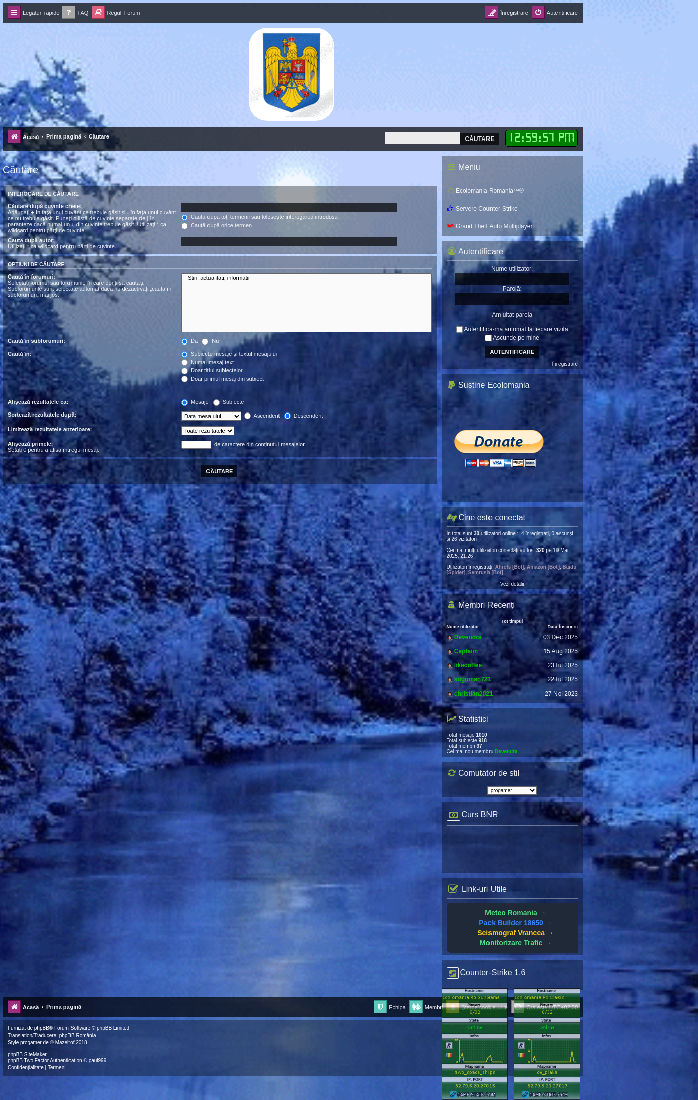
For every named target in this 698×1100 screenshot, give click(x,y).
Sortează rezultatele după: (42, 414)
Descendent (303, 415)
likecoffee (468, 665)
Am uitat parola (512, 314)
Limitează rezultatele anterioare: (50, 429)
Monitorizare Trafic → (515, 943)
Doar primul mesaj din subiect (222, 379)
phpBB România (77, 1035)
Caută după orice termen (216, 225)
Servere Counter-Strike (482, 208)
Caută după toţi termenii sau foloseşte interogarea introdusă (259, 217)
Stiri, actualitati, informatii (306, 278)
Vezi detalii (512, 584)
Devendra (468, 637)
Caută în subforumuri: (36, 341)
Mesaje (195, 402)
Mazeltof (65, 1042)
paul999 (98, 1060)
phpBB (41, 1028)
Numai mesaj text (207, 362)
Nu (210, 341)
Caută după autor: (31, 240)
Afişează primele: (30, 444)
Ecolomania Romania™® (485, 190)
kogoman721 (472, 679)
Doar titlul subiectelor (212, 370)
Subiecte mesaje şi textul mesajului (229, 354)
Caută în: (19, 354)
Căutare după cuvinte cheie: (45, 206)
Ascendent (262, 415)
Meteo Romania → (515, 913)
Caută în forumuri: (31, 276)
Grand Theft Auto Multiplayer (490, 226)
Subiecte (228, 402)
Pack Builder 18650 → (515, 923)
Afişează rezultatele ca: (38, 402)
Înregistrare (565, 364)
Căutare (479, 139)
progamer (31, 1042)
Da (189, 341)
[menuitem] (75, 13)
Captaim (466, 651)
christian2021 (473, 693)
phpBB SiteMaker (27, 1054)
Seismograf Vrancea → (515, 933)
